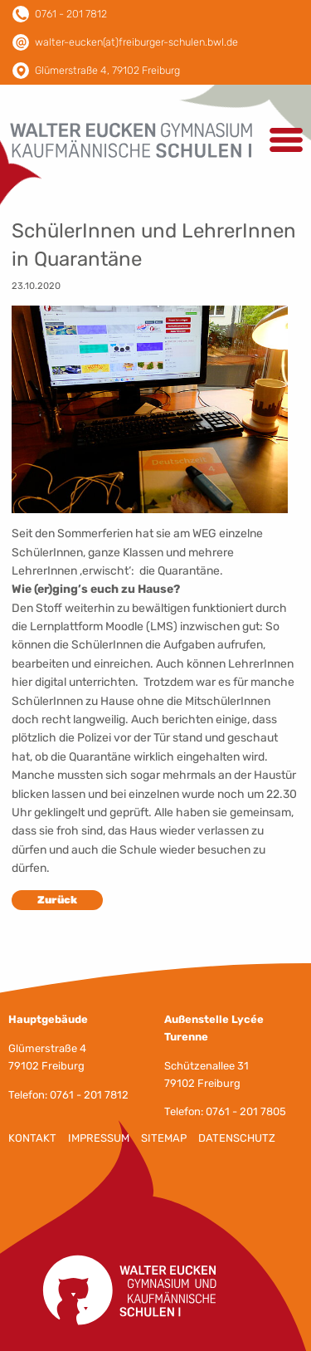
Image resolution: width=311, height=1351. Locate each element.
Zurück (57, 899)
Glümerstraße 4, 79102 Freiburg (107, 70)
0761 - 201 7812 (71, 13)
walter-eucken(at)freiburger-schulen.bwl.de (136, 42)
